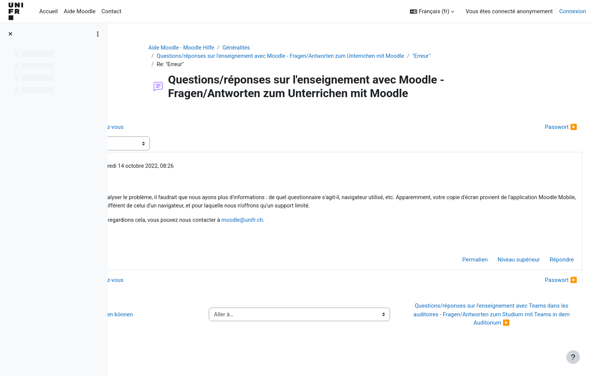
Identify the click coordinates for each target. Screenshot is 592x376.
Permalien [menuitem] (458, 271)
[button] (432, 11)
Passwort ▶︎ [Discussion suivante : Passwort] (544, 127)
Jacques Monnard (177, 167)
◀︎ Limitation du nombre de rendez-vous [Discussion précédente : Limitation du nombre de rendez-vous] (178, 127)
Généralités (283, 48)
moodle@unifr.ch (354, 230)
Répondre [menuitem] (545, 271)
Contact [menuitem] (111, 11)
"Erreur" (475, 56)
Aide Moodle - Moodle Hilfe (227, 48)
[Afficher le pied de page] (573, 357)
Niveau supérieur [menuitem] (502, 271)
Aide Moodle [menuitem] (80, 11)
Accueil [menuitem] (48, 11)
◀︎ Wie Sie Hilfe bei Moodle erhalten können (183, 325)
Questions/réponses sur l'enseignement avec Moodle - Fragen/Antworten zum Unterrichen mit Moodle (329, 56)
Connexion (572, 11)
